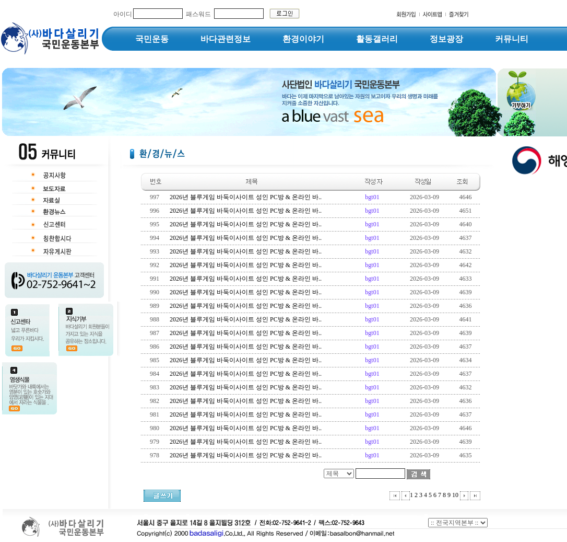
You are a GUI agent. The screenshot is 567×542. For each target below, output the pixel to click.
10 (455, 495)
